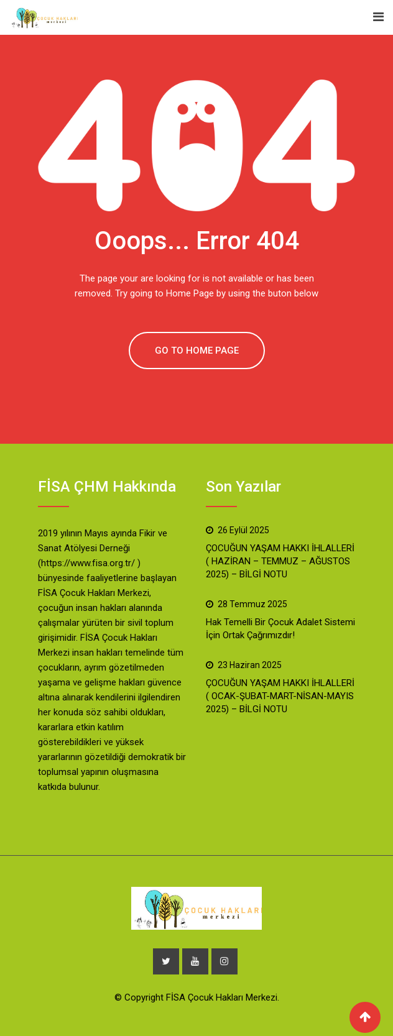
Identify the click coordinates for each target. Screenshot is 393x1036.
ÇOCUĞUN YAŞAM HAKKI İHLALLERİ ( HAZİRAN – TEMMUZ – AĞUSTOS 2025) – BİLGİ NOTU (280, 561)
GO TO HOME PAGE (197, 350)
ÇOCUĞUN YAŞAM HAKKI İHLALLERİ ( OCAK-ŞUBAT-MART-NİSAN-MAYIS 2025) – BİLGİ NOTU (280, 696)
